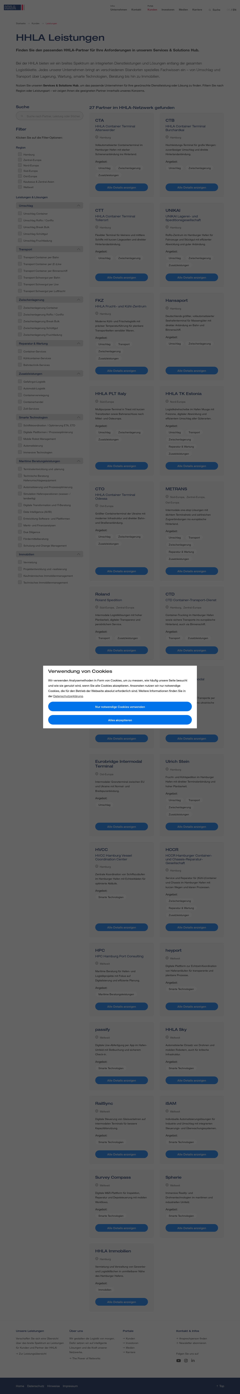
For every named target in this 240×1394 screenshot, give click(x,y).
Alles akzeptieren (120, 720)
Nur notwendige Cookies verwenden (120, 707)
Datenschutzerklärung (68, 696)
